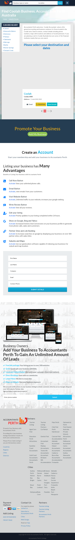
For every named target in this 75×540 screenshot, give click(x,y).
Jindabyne (47, 475)
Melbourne (40, 471)
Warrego (6, 42)
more (49, 111)
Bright (32, 480)
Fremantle (54, 485)
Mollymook (33, 492)
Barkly (5, 45)
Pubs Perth (55, 422)
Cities (5, 452)
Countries (6, 447)
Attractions (33, 441)
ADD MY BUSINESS (9, 517)
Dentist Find (45, 436)
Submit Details (37, 289)
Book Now (40, 104)
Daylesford (54, 482)
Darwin (39, 473)
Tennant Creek (8, 50)
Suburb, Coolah (14, 19)
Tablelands (7, 39)
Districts (6, 455)
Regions (5, 449)
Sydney (32, 471)
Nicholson (6, 34)
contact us (24, 508)
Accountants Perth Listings (37, 538)
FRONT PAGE (7, 520)
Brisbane (47, 471)
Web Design (25, 519)
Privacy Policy (25, 525)
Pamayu (6, 37)
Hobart (46, 473)
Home (5, 19)
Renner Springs (8, 48)
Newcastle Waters (9, 31)
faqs (28, 522)
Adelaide (54, 471)
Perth (32, 473)
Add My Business (37, 133)
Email (30, 104)
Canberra (54, 473)
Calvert (6, 28)
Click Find (55, 427)
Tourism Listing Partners (43, 424)
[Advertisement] (46, 74)
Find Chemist (67, 427)
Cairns (39, 480)
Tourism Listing (44, 506)
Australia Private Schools (66, 431)
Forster (53, 480)
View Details (52, 104)
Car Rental (44, 429)
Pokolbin (47, 492)
